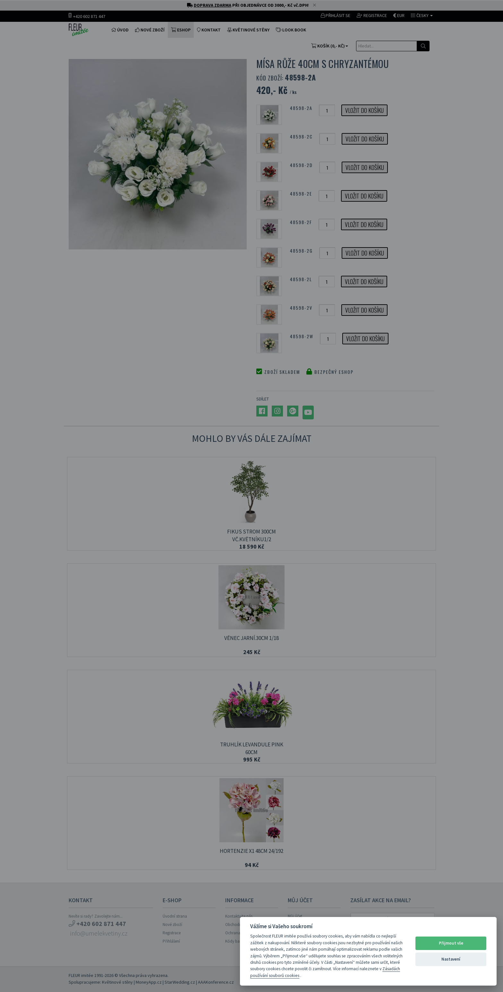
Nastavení (450, 959)
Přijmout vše (451, 943)
